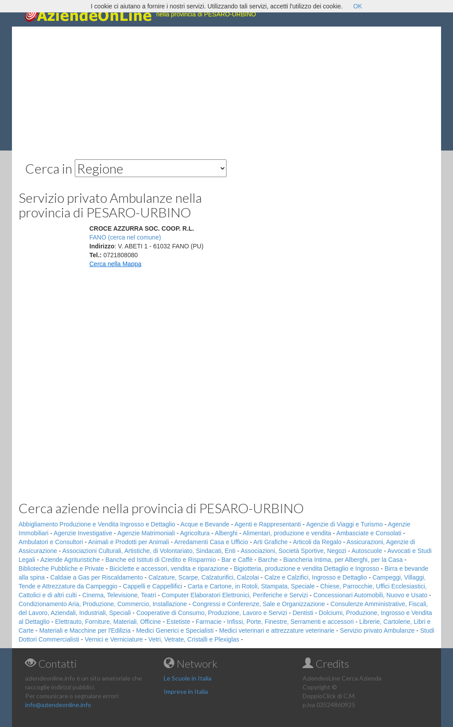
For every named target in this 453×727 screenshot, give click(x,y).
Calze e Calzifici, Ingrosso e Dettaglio (316, 577)
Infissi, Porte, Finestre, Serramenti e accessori (290, 621)
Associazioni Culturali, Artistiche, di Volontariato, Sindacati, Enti (148, 550)
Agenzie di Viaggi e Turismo (344, 524)
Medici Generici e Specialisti (175, 630)
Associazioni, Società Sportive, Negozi (293, 550)
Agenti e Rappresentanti (267, 524)
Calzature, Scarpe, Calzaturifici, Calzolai (203, 577)
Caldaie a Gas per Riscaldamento (96, 577)
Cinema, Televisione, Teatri (119, 595)
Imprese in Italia (186, 691)
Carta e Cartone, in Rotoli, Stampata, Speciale (251, 586)
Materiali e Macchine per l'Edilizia (85, 630)
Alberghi (226, 533)
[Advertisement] (226, 89)
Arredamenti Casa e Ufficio (211, 541)
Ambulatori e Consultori (51, 541)
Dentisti (302, 612)
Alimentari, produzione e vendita (287, 533)
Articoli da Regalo (317, 541)
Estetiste (178, 621)
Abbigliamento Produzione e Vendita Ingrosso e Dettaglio (97, 524)
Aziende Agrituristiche (70, 559)
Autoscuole (367, 550)
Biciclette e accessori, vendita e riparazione (168, 568)
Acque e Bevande (205, 524)
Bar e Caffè (237, 559)
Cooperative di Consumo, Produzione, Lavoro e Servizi (211, 612)
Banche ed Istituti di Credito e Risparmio (160, 559)
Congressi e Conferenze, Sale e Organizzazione (258, 603)
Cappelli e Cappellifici (152, 586)
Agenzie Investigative (83, 533)
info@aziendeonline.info (58, 704)
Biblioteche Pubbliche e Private (61, 568)
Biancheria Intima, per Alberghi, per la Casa (343, 559)
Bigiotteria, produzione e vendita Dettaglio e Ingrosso (306, 568)
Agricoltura (195, 533)
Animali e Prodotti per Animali (128, 541)
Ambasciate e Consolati (368, 533)
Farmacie (209, 621)
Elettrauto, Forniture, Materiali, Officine (108, 621)
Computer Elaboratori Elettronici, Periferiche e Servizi (234, 595)
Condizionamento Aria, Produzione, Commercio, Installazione (103, 603)
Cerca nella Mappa (115, 263)
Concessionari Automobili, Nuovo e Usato (370, 595)
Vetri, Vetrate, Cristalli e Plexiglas (193, 639)
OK (357, 6)
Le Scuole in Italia (187, 678)
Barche (267, 559)
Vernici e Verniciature (113, 639)
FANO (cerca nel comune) (125, 237)
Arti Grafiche (270, 541)
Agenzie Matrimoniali (146, 533)
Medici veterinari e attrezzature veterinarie (276, 630)
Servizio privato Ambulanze (377, 630)
